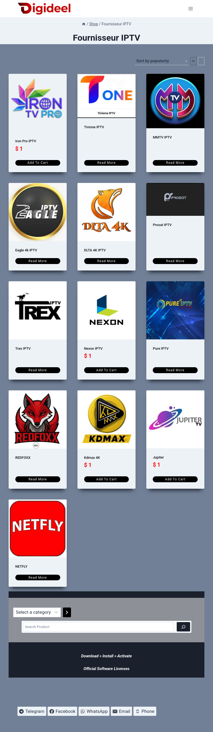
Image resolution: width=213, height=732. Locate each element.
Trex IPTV (23, 348)
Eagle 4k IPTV (26, 250)
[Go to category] (67, 612)
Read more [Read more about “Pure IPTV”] (175, 370)
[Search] (183, 627)
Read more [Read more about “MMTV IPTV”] (175, 163)
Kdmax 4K (92, 458)
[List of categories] (37, 612)
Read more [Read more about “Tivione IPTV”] (106, 163)
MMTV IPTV (162, 137)
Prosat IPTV (162, 225)
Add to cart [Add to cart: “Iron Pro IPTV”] (37, 163)
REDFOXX (22, 458)
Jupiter (158, 457)
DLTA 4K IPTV (95, 250)
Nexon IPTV (93, 348)
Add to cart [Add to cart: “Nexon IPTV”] (106, 370)
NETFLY (21, 566)
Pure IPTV (161, 348)
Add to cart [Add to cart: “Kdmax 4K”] (106, 479)
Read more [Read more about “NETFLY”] (38, 578)
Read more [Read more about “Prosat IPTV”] (175, 261)
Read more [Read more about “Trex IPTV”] (38, 370)
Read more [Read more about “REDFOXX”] (38, 479)
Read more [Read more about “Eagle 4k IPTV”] (38, 261)
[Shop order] (162, 61)
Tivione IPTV (94, 127)
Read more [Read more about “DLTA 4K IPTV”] (106, 261)
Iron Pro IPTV (25, 141)
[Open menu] (191, 8)
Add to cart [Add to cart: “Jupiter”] (175, 479)
